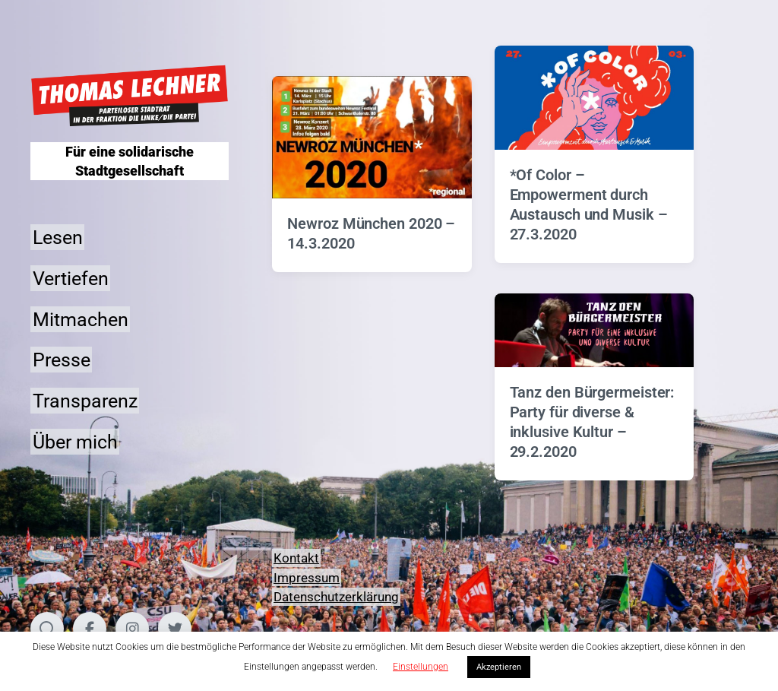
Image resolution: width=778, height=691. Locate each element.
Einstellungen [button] (420, 666)
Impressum (307, 577)
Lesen (58, 238)
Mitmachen (80, 319)
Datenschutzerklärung (336, 596)
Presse (61, 360)
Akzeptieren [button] (498, 667)
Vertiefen (71, 278)
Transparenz (85, 401)
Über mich (75, 441)
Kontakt (296, 558)
